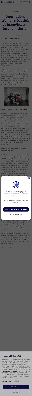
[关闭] (29, 178)
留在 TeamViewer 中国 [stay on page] (16, 214)
